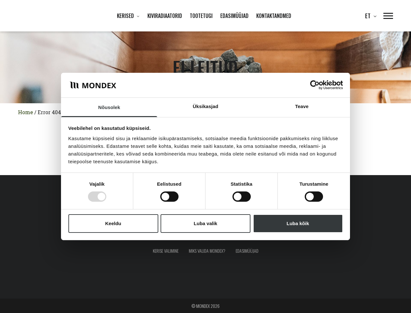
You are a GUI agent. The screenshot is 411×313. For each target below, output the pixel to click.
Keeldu (113, 223)
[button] (385, 16)
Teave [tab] (302, 106)
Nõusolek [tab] (109, 107)
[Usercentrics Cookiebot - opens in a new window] (315, 85)
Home (25, 112)
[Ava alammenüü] (137, 16)
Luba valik (205, 223)
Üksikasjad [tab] (205, 106)
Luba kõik (297, 223)
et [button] (369, 16)
